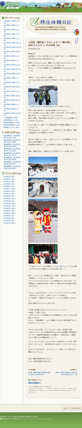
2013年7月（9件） (9, 193)
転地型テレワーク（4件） (12, 127)
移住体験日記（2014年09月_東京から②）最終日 (12, 141)
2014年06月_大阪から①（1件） (12, 83)
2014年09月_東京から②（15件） (12, 114)
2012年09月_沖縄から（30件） (12, 35)
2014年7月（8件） (9, 181)
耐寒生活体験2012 (34, 383)
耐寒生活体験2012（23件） (12, 122)
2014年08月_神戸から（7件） (11, 109)
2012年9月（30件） (10, 208)
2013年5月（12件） (10, 198)
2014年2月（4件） (9, 186)
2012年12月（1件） (10, 203)
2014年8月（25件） (10, 179)
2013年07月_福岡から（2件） (11, 61)
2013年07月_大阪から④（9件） (12, 52)
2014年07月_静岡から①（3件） (12, 96)
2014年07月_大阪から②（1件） (12, 87)
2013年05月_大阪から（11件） (12, 39)
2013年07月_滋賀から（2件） (11, 57)
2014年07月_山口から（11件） (12, 92)
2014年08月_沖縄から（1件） (11, 105)
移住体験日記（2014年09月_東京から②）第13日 (12, 145)
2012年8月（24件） (10, 210)
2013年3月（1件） (9, 201)
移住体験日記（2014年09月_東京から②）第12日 (12, 149)
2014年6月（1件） (9, 184)
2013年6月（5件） (9, 196)
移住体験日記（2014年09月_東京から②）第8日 (12, 167)
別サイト (63, 266)
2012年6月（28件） (10, 213)
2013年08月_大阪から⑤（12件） (12, 70)
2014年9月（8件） (9, 176)
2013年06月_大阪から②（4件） (12, 43)
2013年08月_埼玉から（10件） (12, 65)
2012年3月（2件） (9, 218)
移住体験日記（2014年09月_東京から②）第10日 (12, 158)
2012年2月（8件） (9, 220)
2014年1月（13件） (10, 188)
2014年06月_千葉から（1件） (11, 79)
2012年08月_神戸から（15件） (12, 30)
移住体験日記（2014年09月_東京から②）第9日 (12, 163)
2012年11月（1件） (10, 205)
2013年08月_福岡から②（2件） (12, 74)
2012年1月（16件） (10, 223)
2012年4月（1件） (9, 215)
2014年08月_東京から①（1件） (12, 101)
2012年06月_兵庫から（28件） (12, 21)
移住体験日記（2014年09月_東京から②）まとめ (12, 136)
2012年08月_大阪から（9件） (11, 26)
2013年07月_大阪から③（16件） (12, 48)
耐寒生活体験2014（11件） (12, 125)
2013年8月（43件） (10, 191)
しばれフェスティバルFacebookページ (43, 106)
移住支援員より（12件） (11, 120)
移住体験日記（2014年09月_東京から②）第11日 (12, 154)
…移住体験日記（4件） (11, 117)
